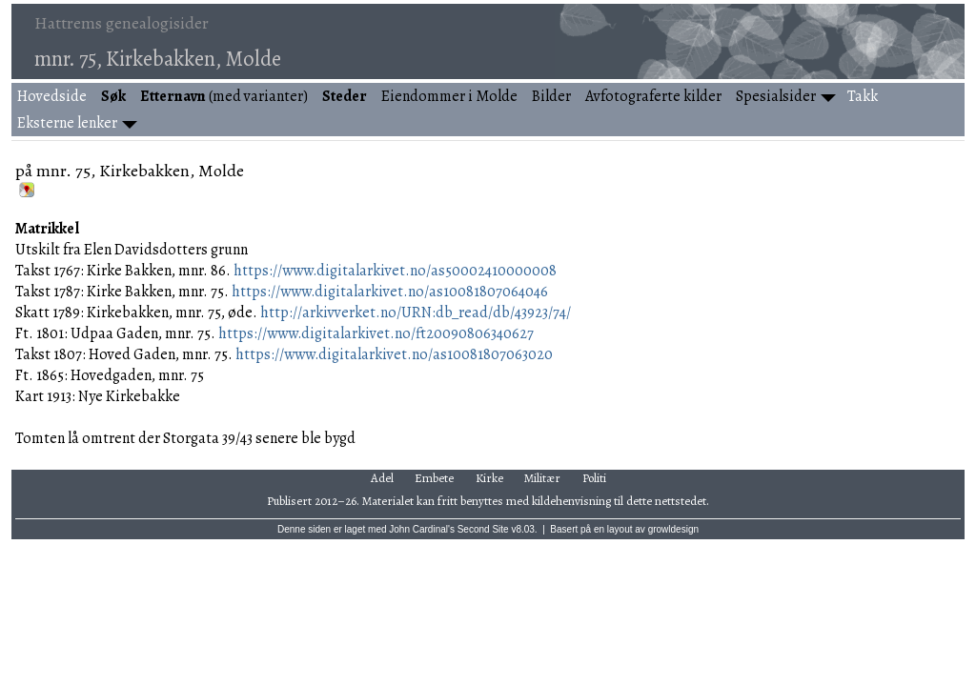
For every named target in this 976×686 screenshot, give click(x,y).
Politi (594, 478)
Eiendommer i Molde (449, 96)
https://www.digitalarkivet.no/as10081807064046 (390, 291)
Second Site (483, 529)
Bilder (551, 96)
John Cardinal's (422, 529)
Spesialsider (776, 96)
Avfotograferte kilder (653, 96)
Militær (542, 478)
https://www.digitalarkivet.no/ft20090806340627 (376, 333)
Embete (434, 478)
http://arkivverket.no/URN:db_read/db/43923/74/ (415, 312)
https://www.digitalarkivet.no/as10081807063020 (394, 354)
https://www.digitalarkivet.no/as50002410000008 (395, 270)
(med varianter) (224, 96)
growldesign (673, 529)
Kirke (489, 478)
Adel (382, 478)
